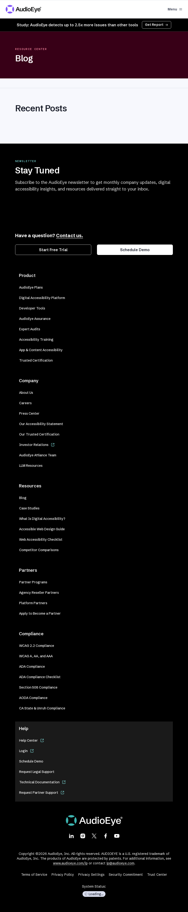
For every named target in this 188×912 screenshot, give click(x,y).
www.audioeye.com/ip (70, 863)
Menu (175, 9)
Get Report (156, 25)
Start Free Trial (53, 249)
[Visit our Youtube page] (117, 835)
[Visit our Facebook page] (105, 835)
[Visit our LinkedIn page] (71, 835)
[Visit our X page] (94, 835)
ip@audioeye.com (120, 863)
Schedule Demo (135, 249)
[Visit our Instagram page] (82, 835)
